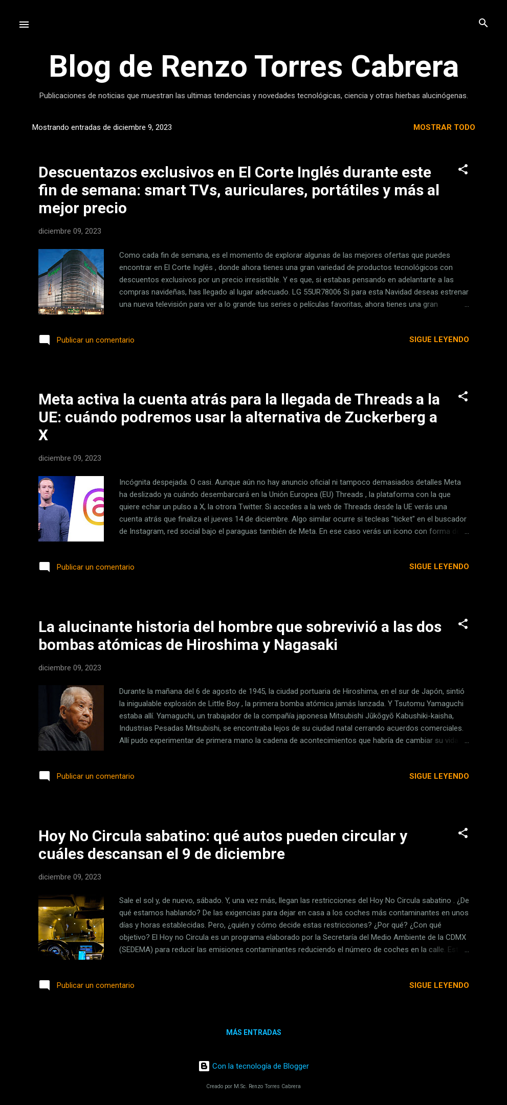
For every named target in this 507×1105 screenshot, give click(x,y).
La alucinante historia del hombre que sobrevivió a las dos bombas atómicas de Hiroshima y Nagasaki (240, 635)
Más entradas (253, 1032)
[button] (463, 170)
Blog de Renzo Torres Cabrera (254, 66)
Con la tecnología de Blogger (253, 1066)
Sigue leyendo (439, 339)
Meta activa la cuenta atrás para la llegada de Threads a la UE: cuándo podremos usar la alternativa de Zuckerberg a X (239, 417)
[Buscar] (483, 23)
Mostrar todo (444, 127)
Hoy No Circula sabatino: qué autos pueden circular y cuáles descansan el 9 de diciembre (222, 845)
